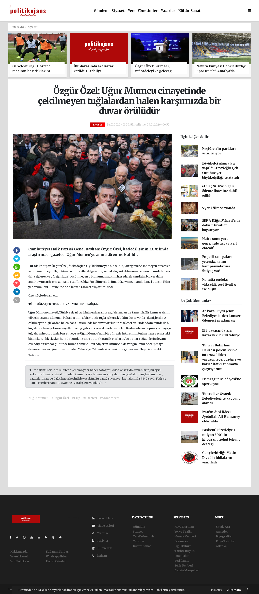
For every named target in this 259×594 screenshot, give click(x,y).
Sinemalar (181, 556)
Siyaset (118, 11)
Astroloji (221, 546)
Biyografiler (224, 536)
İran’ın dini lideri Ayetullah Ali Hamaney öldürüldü (221, 416)
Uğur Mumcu (37, 312)
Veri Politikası (19, 561)
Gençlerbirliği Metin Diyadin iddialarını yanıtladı (219, 457)
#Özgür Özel (60, 398)
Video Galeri (103, 526)
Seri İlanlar (182, 560)
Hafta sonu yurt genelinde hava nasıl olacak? (219, 243)
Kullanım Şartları (57, 551)
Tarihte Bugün (184, 551)
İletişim (99, 555)
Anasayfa (18, 27)
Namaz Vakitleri (185, 536)
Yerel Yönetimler (143, 11)
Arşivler (100, 540)
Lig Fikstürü (182, 546)
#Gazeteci (90, 398)
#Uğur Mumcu (38, 398)
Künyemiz (102, 548)
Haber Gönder (56, 561)
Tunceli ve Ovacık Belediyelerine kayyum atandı (221, 398)
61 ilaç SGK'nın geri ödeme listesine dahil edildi (219, 191)
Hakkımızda (19, 551)
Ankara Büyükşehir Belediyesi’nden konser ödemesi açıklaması (221, 316)
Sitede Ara (223, 527)
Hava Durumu (184, 527)
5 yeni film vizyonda (218, 208)
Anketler (222, 531)
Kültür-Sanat (189, 11)
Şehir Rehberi (183, 565)
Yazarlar (168, 11)
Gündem (101, 11)
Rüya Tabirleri (225, 541)
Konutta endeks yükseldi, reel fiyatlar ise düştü (219, 284)
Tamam (234, 590)
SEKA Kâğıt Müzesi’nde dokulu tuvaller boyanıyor (221, 225)
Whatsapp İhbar (57, 556)
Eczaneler (181, 541)
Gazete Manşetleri (186, 570)
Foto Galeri (102, 518)
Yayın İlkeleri (19, 556)
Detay (216, 590)
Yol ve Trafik (183, 531)
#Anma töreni (109, 398)
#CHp (76, 398)
